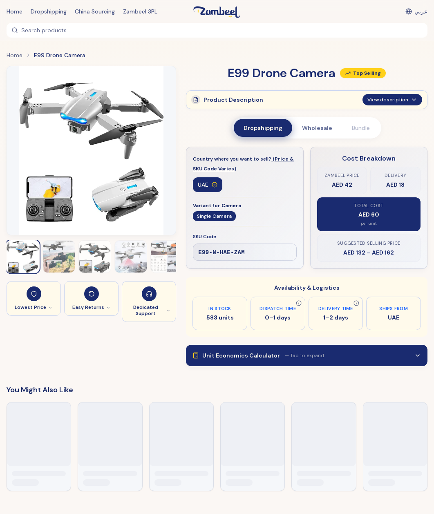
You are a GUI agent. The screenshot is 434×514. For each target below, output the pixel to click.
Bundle (361, 128)
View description (392, 104)
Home (14, 11)
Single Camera (214, 216)
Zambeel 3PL (140, 11)
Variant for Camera (217, 205)
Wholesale (317, 128)
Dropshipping (49, 11)
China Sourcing (95, 11)
